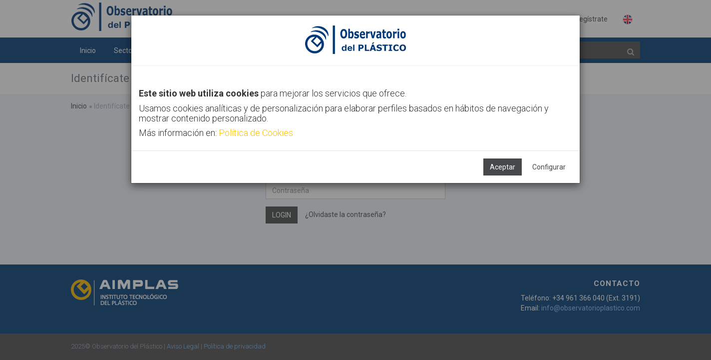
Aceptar (502, 167)
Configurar (549, 167)
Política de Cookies (256, 133)
